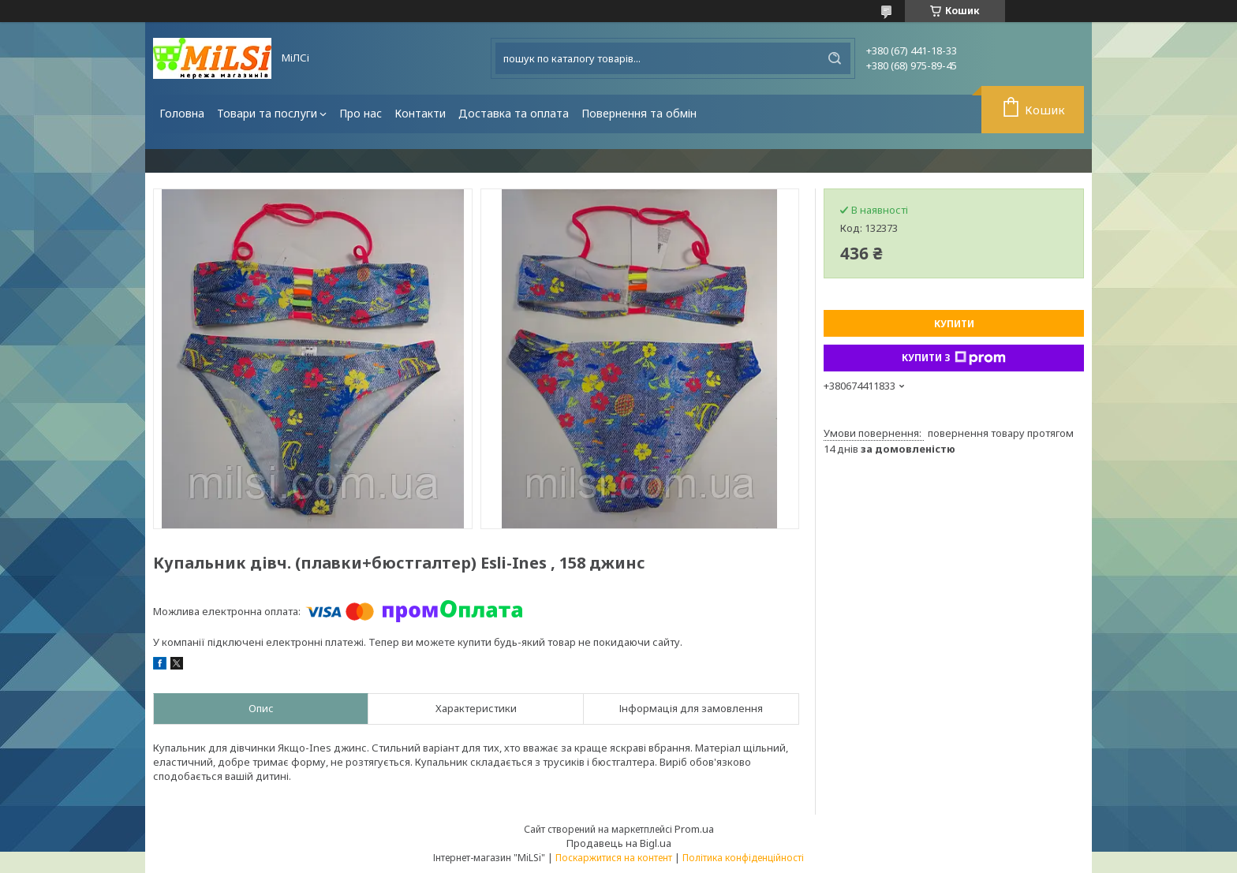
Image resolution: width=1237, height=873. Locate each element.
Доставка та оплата (513, 113)
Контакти (420, 113)
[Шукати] (834, 58)
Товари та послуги (267, 113)
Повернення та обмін (639, 113)
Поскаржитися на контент (613, 857)
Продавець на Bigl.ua (618, 843)
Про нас (360, 113)
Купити (954, 323)
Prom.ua (694, 829)
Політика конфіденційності (743, 857)
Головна (181, 113)
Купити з (954, 358)
